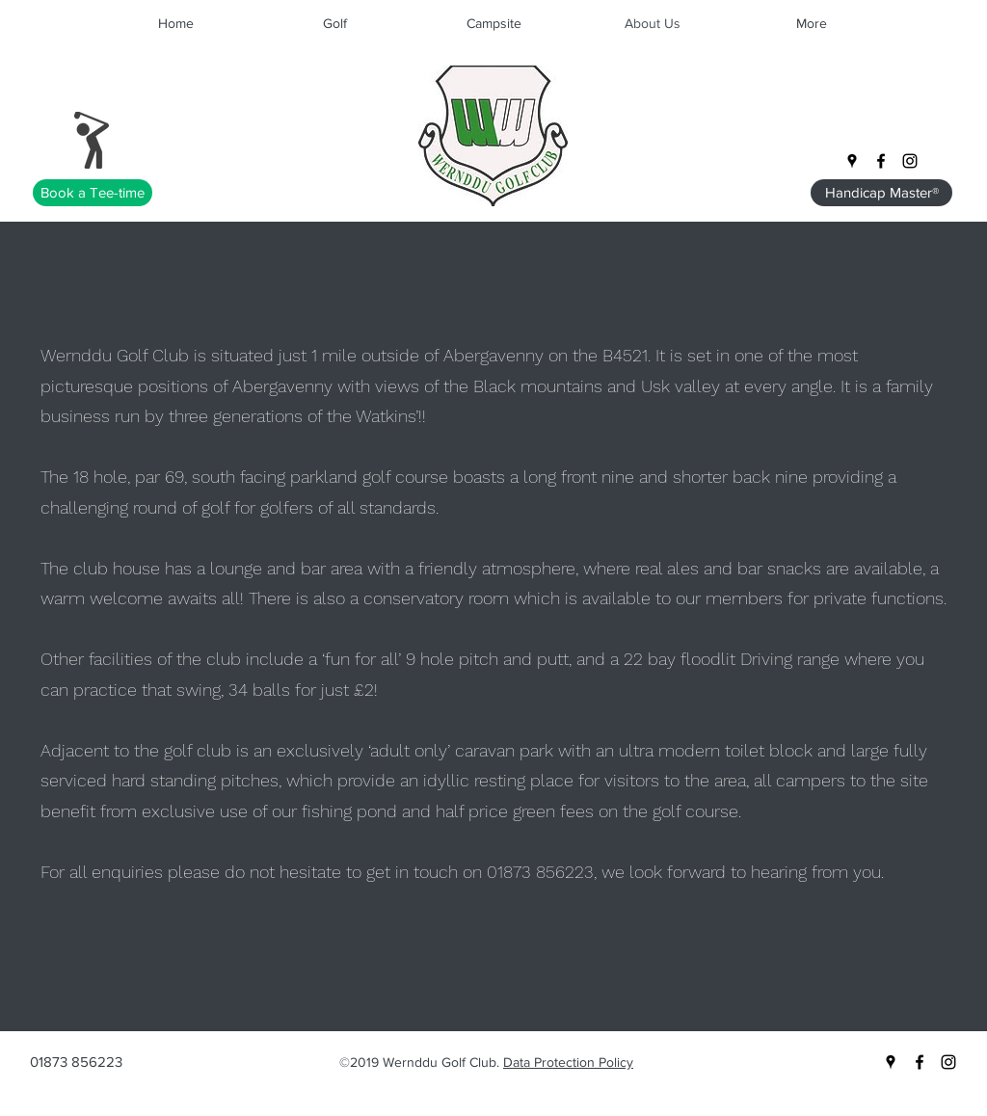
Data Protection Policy (568, 1062)
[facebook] (881, 161)
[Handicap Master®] (881, 192)
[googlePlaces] (852, 161)
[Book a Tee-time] (92, 192)
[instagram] (910, 161)
